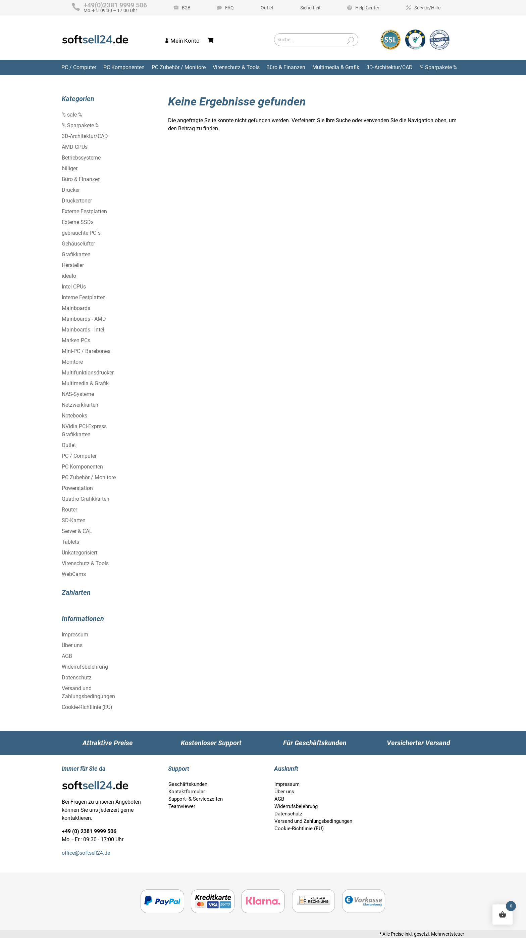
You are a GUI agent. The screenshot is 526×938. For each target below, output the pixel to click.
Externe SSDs (78, 222)
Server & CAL (77, 531)
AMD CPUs (75, 147)
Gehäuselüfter (78, 243)
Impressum (75, 634)
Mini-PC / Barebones (86, 351)
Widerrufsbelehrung (85, 667)
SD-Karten (74, 520)
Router (69, 509)
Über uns (72, 645)
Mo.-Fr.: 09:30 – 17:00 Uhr (115, 8)
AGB (67, 656)
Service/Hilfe (427, 7)
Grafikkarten (76, 254)
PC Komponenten (124, 67)
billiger (69, 168)
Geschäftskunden (187, 784)
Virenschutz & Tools (236, 67)
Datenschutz (77, 677)
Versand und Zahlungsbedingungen (313, 821)
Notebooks (74, 415)
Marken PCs (76, 340)
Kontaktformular (186, 791)
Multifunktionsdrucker (88, 372)
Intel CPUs (74, 286)
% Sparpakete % (438, 67)
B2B (186, 7)
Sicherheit (310, 7)
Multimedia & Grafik (335, 67)
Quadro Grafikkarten (85, 499)
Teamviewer (181, 806)
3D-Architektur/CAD (389, 67)
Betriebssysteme (81, 157)
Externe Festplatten (84, 211)
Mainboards (76, 308)
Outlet (267, 7)
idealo (69, 276)
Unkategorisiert (79, 552)
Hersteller (73, 265)
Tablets (70, 542)
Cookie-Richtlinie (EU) (87, 707)
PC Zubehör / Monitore (179, 67)
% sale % (72, 114)
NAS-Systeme (78, 394)
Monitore (72, 362)
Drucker (71, 190)
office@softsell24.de (86, 853)
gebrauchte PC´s (81, 233)
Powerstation (77, 488)
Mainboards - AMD (84, 319)
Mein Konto (185, 40)
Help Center (367, 7)
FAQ (229, 7)
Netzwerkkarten (80, 405)
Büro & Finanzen (285, 67)
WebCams (74, 574)
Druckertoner (77, 200)
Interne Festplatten (84, 297)
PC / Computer (78, 67)
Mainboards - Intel (83, 329)
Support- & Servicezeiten (195, 799)
